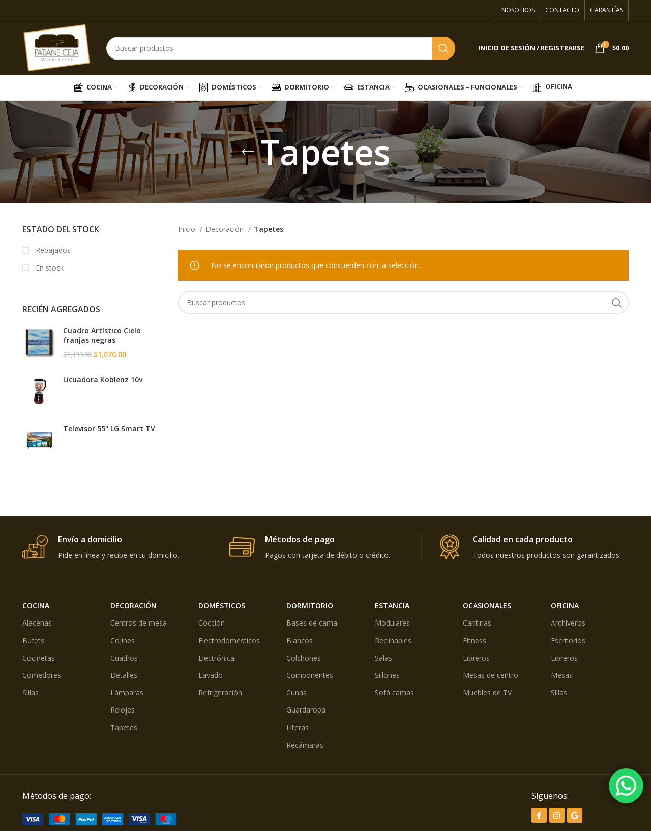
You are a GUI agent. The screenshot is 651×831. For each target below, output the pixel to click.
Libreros (476, 658)
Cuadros (124, 658)
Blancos (299, 640)
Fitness (474, 640)
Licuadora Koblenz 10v (102, 379)
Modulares (392, 623)
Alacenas (37, 623)
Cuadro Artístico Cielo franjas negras (102, 335)
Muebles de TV (487, 692)
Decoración (225, 229)
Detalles (123, 675)
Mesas (562, 675)
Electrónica (216, 658)
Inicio (187, 229)
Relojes (122, 710)
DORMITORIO (309, 605)
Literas (297, 727)
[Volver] (247, 152)
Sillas (30, 692)
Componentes (309, 675)
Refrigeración (220, 692)
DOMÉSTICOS (221, 605)
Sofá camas (394, 692)
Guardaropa (306, 710)
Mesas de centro (490, 675)
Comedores (41, 675)
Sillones (387, 675)
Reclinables (393, 640)
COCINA (35, 605)
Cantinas (477, 623)
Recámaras (304, 745)
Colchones (303, 658)
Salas (383, 658)
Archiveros (568, 623)
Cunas (296, 692)
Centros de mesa (138, 623)
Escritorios (568, 640)
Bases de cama (311, 623)
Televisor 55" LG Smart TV (109, 428)
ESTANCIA (392, 605)
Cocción (211, 623)
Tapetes (123, 727)
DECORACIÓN (133, 605)
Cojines (122, 640)
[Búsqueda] (280, 48)
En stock (49, 268)
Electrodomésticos (229, 640)
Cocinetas (38, 658)
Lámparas (126, 692)
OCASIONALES (487, 605)
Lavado (210, 675)
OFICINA (565, 605)
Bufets (33, 640)
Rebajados (52, 250)
